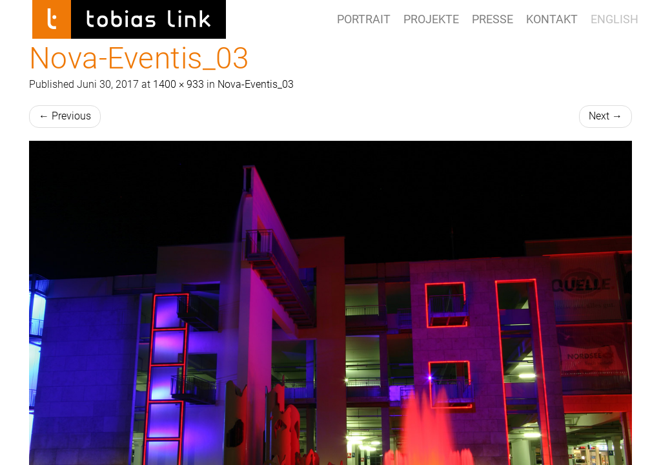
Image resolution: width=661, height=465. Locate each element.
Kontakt (552, 19)
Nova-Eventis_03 (256, 84)
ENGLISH (614, 19)
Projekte (431, 19)
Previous (65, 116)
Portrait (364, 19)
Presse (492, 19)
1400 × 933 (178, 84)
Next (605, 116)
